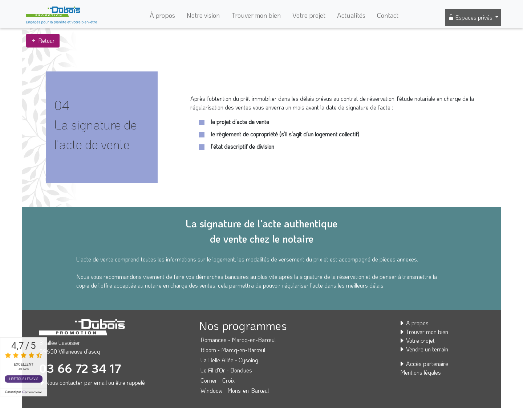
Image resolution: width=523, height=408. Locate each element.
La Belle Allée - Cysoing (229, 360)
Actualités (351, 15)
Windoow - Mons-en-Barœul (234, 390)
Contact (387, 15)
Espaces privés (471, 17)
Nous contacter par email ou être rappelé (92, 382)
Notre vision (203, 15)
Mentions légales (420, 372)
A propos (414, 323)
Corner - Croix (217, 380)
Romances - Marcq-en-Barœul (238, 339)
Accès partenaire (423, 363)
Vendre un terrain (423, 349)
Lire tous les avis (23, 379)
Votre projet (308, 15)
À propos (162, 15)
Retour (43, 40)
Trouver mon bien (256, 15)
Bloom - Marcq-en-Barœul (232, 350)
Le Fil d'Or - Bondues (226, 370)
